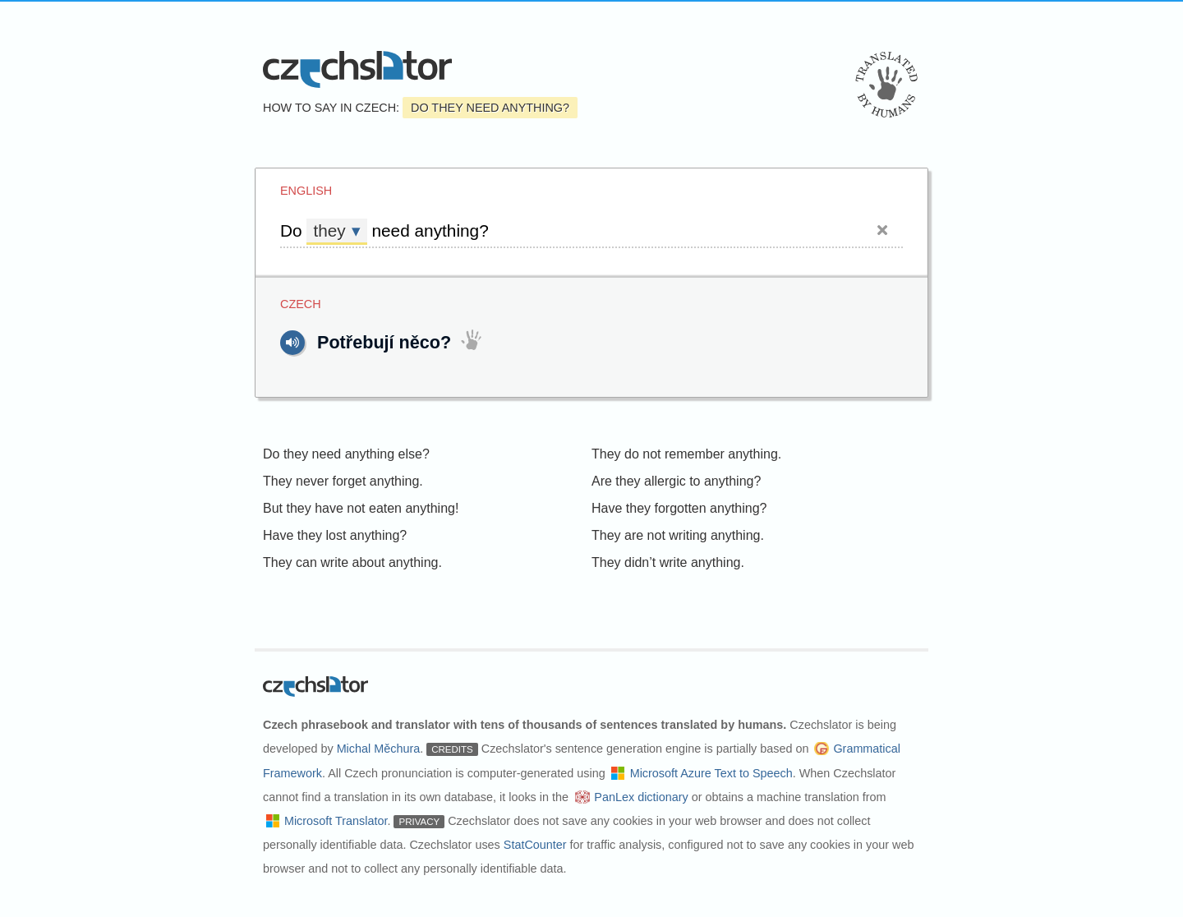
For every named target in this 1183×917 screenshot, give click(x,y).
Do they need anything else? (346, 454)
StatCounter (535, 844)
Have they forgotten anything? (679, 508)
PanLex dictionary (641, 797)
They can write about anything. (352, 562)
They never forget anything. (343, 481)
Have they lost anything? (335, 535)
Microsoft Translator (336, 820)
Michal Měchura (379, 748)
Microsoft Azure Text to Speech (711, 773)
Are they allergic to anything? (676, 481)
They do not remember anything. (686, 454)
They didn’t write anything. (668, 562)
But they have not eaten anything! (360, 508)
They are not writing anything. (678, 535)
